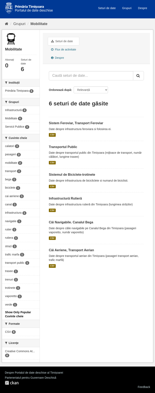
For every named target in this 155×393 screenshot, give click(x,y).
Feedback (144, 387)
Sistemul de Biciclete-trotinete (72, 174)
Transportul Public (63, 147)
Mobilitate (38, 24)
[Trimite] (138, 75)
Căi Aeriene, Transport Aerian (71, 250)
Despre (142, 8)
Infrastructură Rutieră (65, 198)
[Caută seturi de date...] (91, 75)
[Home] (6, 24)
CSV (52, 135)
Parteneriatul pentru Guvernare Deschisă (30, 377)
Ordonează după (60, 89)
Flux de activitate (63, 49)
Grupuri (127, 8)
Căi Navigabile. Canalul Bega (71, 222)
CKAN (12, 383)
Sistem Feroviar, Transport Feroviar (76, 123)
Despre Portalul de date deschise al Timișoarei (34, 372)
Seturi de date (107, 8)
